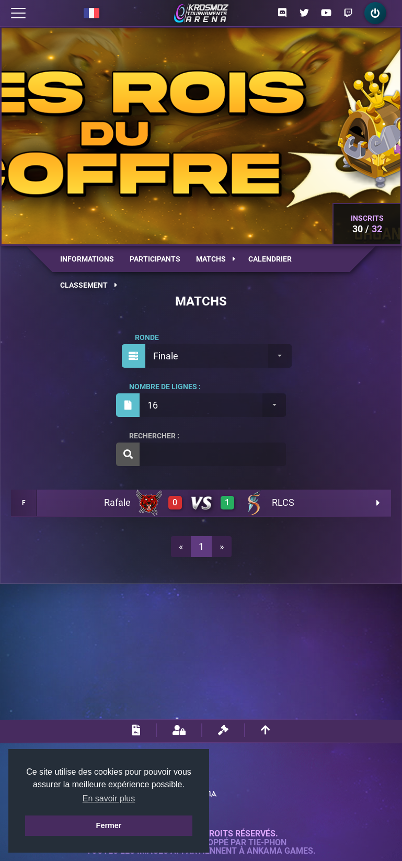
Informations (87, 259)
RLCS (283, 502)
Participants (155, 259)
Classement (88, 285)
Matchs (215, 259)
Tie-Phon (267, 843)
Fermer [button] (109, 825)
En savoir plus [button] (109, 798)
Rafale (117, 502)
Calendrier (270, 259)
